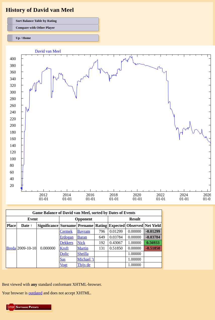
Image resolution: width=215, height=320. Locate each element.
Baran (82, 237)
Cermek (66, 231)
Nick (81, 243)
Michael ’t (85, 259)
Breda (11, 248)
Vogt (63, 265)
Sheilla (83, 254)
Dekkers (66, 243)
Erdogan (66, 237)
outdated (35, 293)
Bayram (83, 231)
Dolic (64, 254)
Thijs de (84, 265)
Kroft (64, 248)
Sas (62, 259)
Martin (83, 248)
